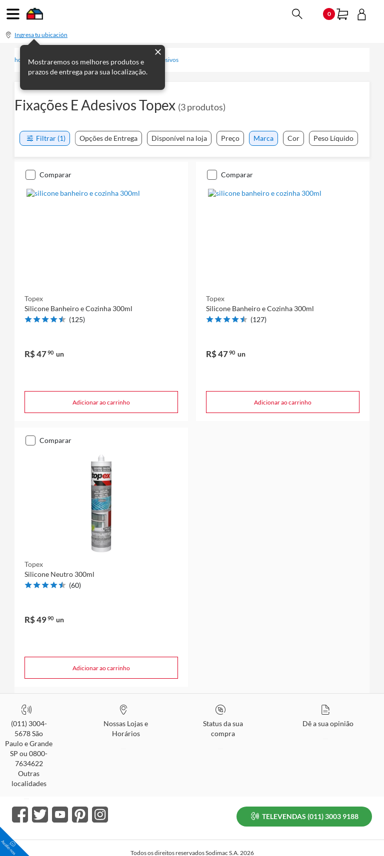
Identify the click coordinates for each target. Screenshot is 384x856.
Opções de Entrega (109, 138)
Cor (294, 138)
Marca (264, 138)
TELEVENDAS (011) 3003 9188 (306, 803)
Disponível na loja (179, 138)
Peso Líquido (334, 138)
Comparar (56, 174)
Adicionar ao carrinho (101, 402)
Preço (230, 138)
